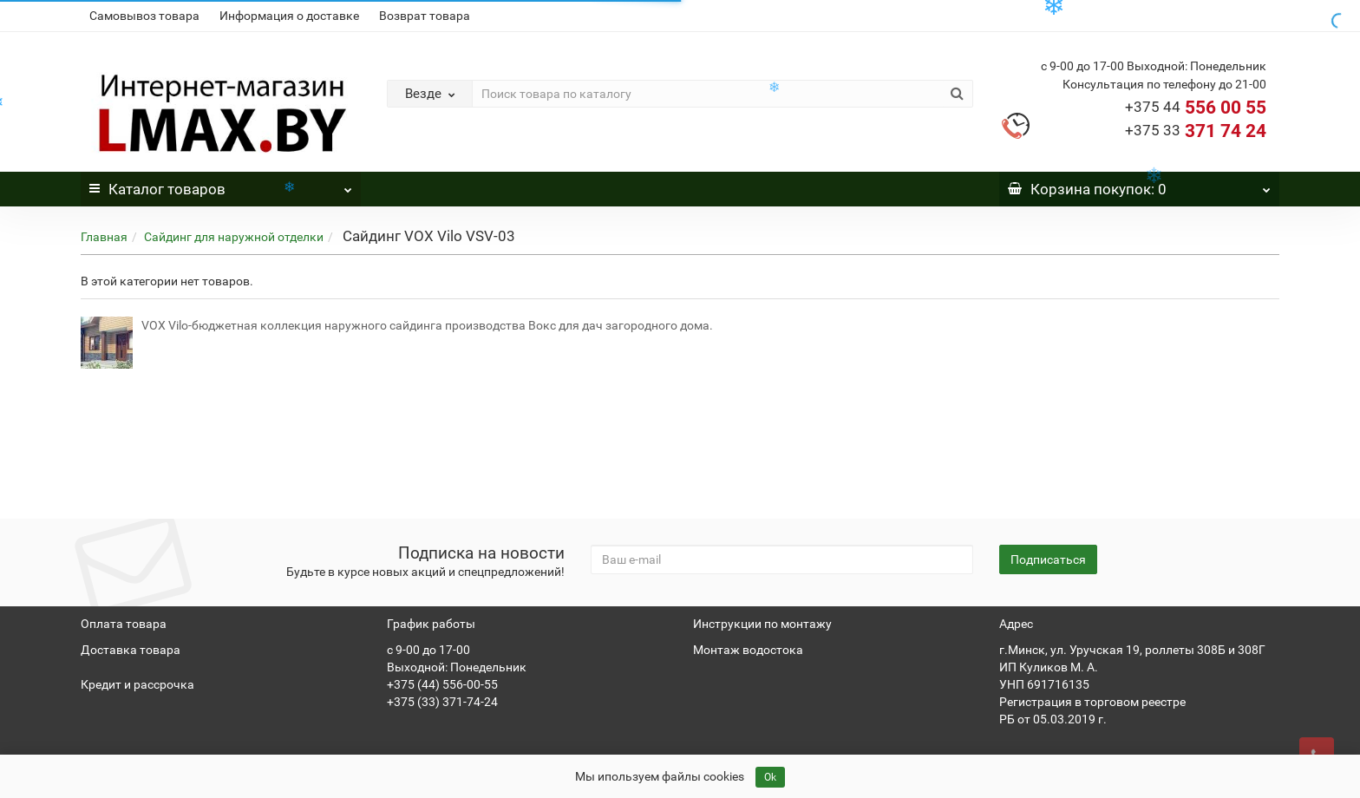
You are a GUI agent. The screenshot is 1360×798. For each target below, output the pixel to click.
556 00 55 (1195, 107)
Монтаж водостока (748, 650)
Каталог (220, 185)
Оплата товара (124, 624)
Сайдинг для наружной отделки (234, 237)
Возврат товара (424, 16)
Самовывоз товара (144, 16)
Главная (104, 237)
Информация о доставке (289, 16)
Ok (770, 777)
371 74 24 (1195, 131)
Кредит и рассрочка (137, 684)
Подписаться (1048, 559)
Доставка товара (130, 650)
